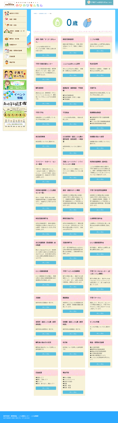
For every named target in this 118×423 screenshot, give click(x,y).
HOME (35, 13)
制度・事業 (10, 19)
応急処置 (9, 57)
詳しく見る (46, 55)
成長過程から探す (43, 13)
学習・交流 (10, 25)
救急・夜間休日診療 (13, 51)
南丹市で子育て (11, 13)
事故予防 (9, 62)
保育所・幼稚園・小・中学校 (14, 31)
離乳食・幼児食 (11, 39)
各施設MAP (10, 45)
